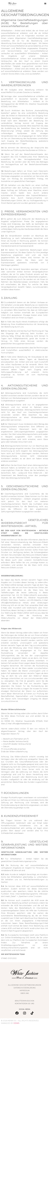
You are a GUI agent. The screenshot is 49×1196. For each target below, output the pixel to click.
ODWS (16, 1023)
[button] (45, 3)
